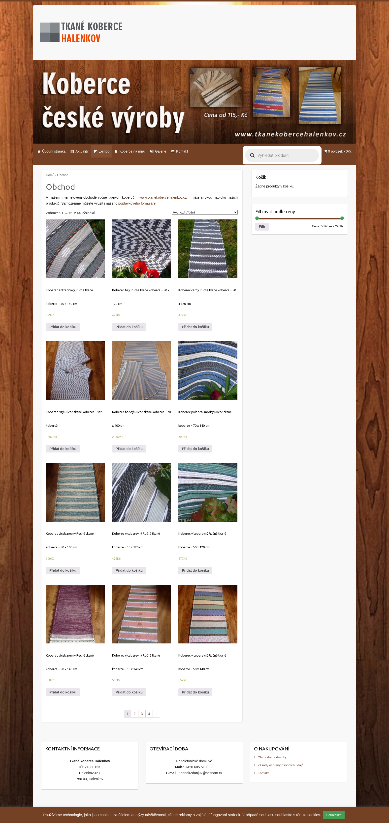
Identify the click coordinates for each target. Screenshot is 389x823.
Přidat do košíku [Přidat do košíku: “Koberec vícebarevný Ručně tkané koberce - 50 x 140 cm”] (62, 692)
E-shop (103, 151)
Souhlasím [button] (333, 815)
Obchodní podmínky (272, 757)
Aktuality (82, 151)
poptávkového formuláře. (137, 203)
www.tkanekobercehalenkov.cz (163, 197)
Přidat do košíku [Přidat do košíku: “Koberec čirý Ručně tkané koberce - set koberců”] (62, 449)
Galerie (160, 151)
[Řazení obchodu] (205, 212)
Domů (50, 175)
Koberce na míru (132, 151)
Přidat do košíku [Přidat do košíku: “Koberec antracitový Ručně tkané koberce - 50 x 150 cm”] (62, 327)
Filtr (262, 227)
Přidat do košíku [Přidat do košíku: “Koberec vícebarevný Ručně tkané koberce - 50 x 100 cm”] (62, 570)
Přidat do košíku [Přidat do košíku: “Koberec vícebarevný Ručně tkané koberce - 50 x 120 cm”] (129, 570)
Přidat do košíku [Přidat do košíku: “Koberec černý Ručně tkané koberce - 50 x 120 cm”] (195, 327)
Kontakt (182, 151)
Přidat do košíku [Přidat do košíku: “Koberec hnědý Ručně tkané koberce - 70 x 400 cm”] (129, 449)
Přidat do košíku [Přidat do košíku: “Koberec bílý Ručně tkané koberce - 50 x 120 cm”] (129, 327)
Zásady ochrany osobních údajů (280, 765)
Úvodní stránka (53, 151)
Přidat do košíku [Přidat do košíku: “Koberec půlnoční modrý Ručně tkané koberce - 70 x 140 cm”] (195, 449)
